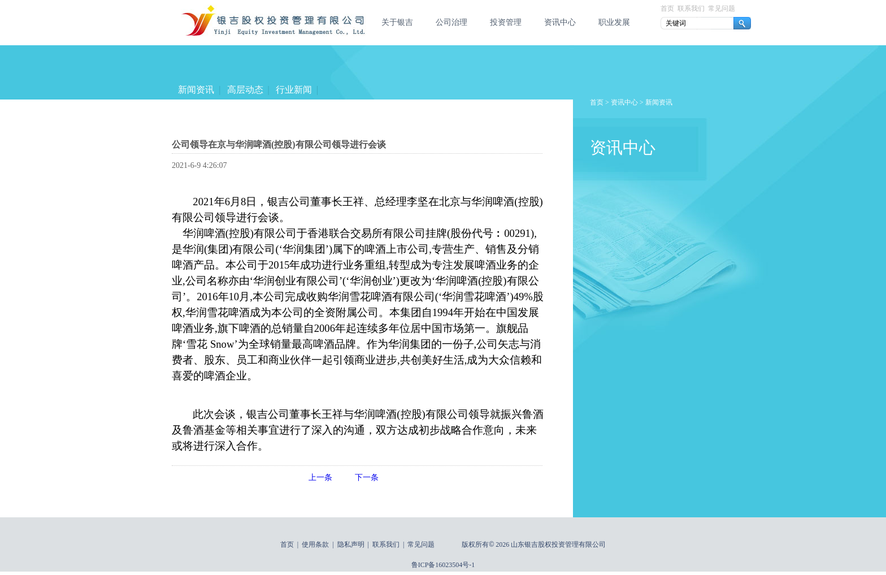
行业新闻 (294, 89)
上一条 (320, 477)
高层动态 (244, 89)
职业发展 (614, 22)
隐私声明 (350, 544)
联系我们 (691, 8)
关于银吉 (397, 22)
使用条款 (315, 544)
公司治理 (451, 22)
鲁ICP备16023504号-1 (443, 565)
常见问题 (721, 8)
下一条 (367, 477)
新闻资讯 (196, 89)
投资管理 (506, 22)
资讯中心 (560, 22)
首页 (667, 8)
